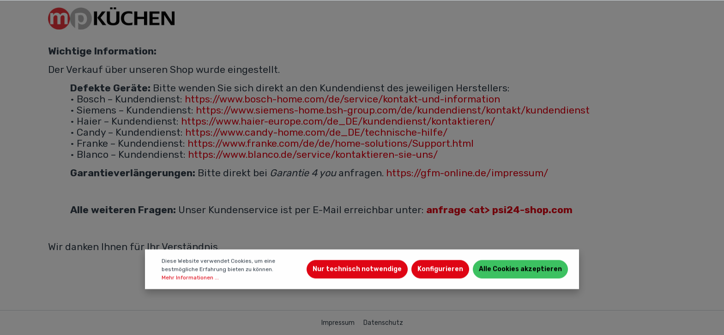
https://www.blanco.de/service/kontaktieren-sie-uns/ (313, 154)
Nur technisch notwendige (357, 269)
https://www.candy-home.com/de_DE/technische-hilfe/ (316, 132)
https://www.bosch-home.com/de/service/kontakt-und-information (342, 99)
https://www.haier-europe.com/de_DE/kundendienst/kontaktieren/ (338, 121)
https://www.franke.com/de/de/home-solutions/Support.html (330, 143)
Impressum (338, 323)
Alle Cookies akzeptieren (520, 269)
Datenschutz (383, 323)
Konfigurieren (440, 269)
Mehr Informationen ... (190, 278)
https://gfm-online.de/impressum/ (467, 173)
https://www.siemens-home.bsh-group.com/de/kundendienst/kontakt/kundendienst (393, 110)
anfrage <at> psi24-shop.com (499, 209)
